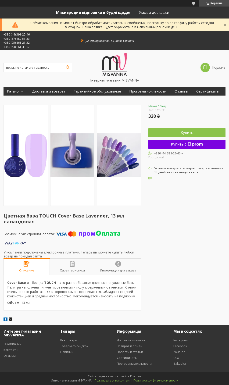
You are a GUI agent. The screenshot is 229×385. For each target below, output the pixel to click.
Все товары (69, 340)
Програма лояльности (147, 91)
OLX (176, 358)
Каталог (13, 91)
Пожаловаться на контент (112, 380)
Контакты (11, 350)
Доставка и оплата (131, 340)
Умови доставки (154, 12)
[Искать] (67, 67)
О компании (12, 344)
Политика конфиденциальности (155, 380)
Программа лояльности (134, 363)
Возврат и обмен (129, 346)
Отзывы (181, 91)
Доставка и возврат (48, 91)
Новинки (66, 352)
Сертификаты (207, 91)
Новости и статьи (130, 352)
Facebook (180, 346)
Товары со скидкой (74, 346)
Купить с (187, 144)
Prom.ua (135, 376)
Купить (187, 133)
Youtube (179, 352)
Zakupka (179, 363)
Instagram (180, 340)
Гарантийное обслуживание (97, 91)
